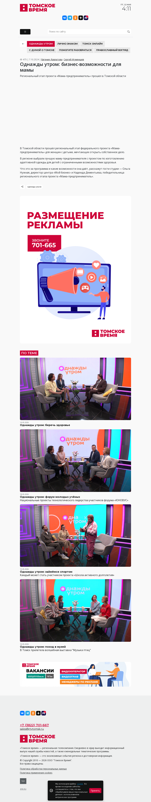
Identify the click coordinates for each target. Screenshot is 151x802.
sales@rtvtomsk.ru (32, 728)
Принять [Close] (95, 790)
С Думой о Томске (41, 50)
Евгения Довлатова (51, 59)
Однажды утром (41, 43)
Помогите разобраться (75, 50)
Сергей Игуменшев (74, 59)
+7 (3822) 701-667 (34, 725)
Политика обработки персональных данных (43, 768)
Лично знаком (67, 43)
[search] (89, 31)
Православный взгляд (112, 50)
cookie (80, 784)
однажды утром (34, 186)
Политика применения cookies (36, 772)
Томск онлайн (92, 43)
